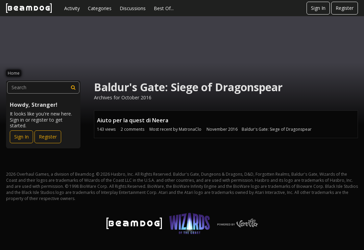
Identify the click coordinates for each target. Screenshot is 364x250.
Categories (100, 8)
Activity (72, 8)
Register (345, 8)
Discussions (133, 8)
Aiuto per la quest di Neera (132, 120)
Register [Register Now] (48, 136)
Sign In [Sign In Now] (21, 136)
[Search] (73, 87)
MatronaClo (190, 129)
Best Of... (164, 8)
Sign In (318, 8)
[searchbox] (43, 87)
